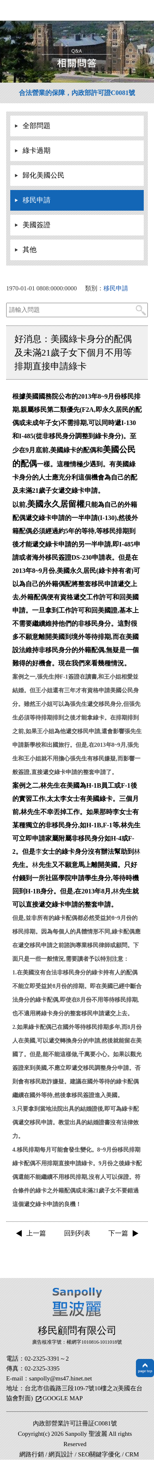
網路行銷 (31, 1454)
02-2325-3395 (42, 1368)
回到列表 (77, 1233)
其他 (30, 250)
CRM (132, 1454)
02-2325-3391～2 (47, 1358)
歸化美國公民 (43, 175)
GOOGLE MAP (63, 1398)
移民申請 (37, 200)
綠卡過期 (37, 150)
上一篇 (36, 1233)
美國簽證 (37, 225)
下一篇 (118, 1233)
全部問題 (37, 126)
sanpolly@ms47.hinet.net (60, 1378)
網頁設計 (60, 1454)
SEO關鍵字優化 (99, 1454)
